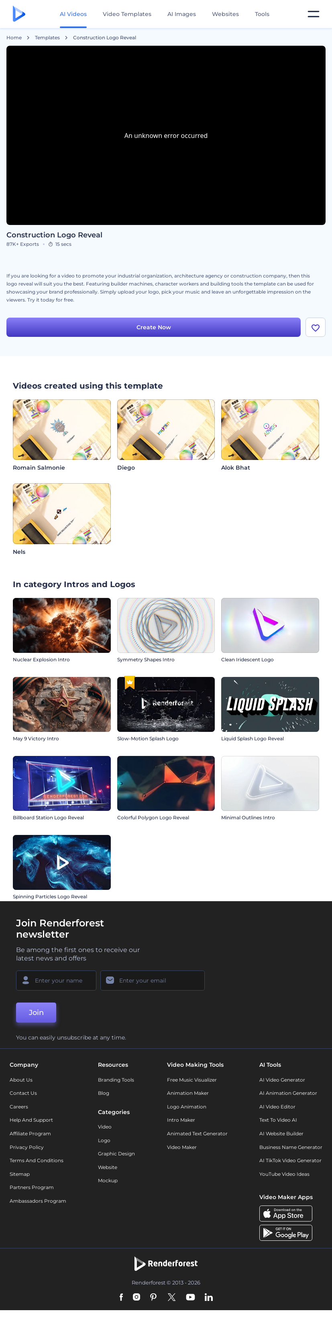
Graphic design (116, 1154)
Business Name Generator (290, 1147)
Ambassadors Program (38, 1201)
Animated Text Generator (197, 1134)
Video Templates (127, 14)
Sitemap (20, 1174)
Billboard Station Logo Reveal (48, 817)
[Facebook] (121, 1297)
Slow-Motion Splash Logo (148, 738)
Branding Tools (116, 1080)
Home (14, 37)
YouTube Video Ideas (284, 1174)
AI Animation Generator (288, 1093)
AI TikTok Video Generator (290, 1160)
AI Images (181, 14)
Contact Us (23, 1093)
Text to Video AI (278, 1120)
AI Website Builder (281, 1134)
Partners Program (32, 1187)
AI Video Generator (282, 1080)
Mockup (108, 1180)
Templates (47, 37)
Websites (225, 14)
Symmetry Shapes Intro (146, 659)
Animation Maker (188, 1093)
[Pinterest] (153, 1297)
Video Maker (182, 1147)
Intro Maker (181, 1120)
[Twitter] (171, 1297)
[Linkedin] (209, 1297)
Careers (19, 1107)
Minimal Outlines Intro (248, 817)
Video (105, 1127)
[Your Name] (56, 980)
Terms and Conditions (36, 1160)
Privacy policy (27, 1147)
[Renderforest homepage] (19, 14)
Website (107, 1167)
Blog (103, 1093)
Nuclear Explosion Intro (41, 659)
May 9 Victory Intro (36, 738)
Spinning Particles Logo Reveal (50, 896)
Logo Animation (186, 1107)
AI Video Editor (277, 1107)
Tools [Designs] (262, 14)
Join (36, 1012)
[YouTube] (190, 1297)
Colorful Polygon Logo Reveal (153, 817)
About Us (21, 1080)
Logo (104, 1140)
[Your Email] (152, 980)
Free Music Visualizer (192, 1080)
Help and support (31, 1120)
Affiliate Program (30, 1134)
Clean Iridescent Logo (247, 659)
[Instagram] (136, 1297)
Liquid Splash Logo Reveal (252, 738)
